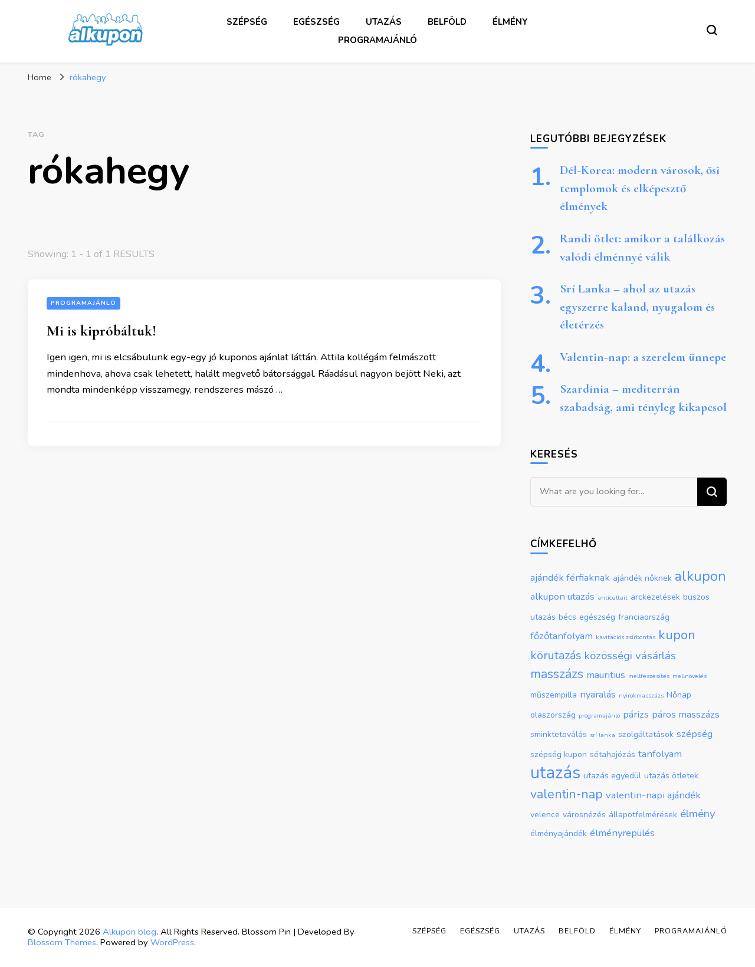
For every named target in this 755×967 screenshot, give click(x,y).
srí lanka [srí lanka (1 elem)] (602, 735)
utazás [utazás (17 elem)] (555, 772)
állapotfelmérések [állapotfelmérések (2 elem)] (643, 814)
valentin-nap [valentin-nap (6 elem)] (566, 794)
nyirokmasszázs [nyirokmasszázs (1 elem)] (641, 695)
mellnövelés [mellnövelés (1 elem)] (689, 676)
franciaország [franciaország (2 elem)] (643, 617)
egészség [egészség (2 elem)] (597, 617)
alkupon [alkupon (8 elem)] (700, 576)
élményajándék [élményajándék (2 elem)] (558, 833)
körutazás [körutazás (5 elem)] (556, 655)
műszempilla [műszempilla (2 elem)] (553, 694)
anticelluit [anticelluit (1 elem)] (613, 597)
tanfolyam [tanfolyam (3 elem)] (660, 754)
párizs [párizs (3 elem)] (636, 714)
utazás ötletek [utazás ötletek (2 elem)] (671, 775)
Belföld (447, 22)
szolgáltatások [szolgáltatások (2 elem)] (646, 734)
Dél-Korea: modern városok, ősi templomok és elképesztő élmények (640, 188)
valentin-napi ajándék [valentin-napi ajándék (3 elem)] (653, 795)
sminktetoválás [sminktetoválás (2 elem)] (558, 734)
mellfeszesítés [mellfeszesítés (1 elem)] (648, 676)
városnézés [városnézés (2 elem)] (584, 814)
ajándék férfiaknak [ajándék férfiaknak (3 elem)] (570, 577)
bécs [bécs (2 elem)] (567, 617)
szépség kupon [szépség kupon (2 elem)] (558, 754)
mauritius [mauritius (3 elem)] (605, 675)
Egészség (316, 22)
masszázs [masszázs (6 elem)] (556, 674)
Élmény (510, 22)
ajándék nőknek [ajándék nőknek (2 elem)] (642, 578)
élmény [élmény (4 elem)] (697, 813)
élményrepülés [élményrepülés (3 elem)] (622, 833)
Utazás (384, 22)
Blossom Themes (62, 942)
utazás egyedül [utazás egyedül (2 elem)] (612, 775)
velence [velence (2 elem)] (545, 814)
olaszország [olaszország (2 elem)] (553, 715)
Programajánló (377, 40)
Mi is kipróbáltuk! (101, 331)
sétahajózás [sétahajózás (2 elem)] (612, 754)
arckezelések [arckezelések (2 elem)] (655, 597)
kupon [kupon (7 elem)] (676, 635)
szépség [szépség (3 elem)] (695, 734)
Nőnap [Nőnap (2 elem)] (679, 694)
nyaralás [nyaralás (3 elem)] (598, 694)
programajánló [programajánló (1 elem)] (599, 715)
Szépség (246, 22)
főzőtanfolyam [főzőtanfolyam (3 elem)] (561, 636)
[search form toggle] (712, 30)
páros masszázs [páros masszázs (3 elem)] (686, 714)
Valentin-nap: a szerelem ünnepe (643, 357)
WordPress (172, 942)
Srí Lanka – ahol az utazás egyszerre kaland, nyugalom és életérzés (637, 306)
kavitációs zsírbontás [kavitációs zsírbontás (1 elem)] (625, 637)
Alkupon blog (129, 932)
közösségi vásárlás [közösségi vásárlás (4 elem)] (630, 655)
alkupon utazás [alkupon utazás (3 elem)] (562, 596)
